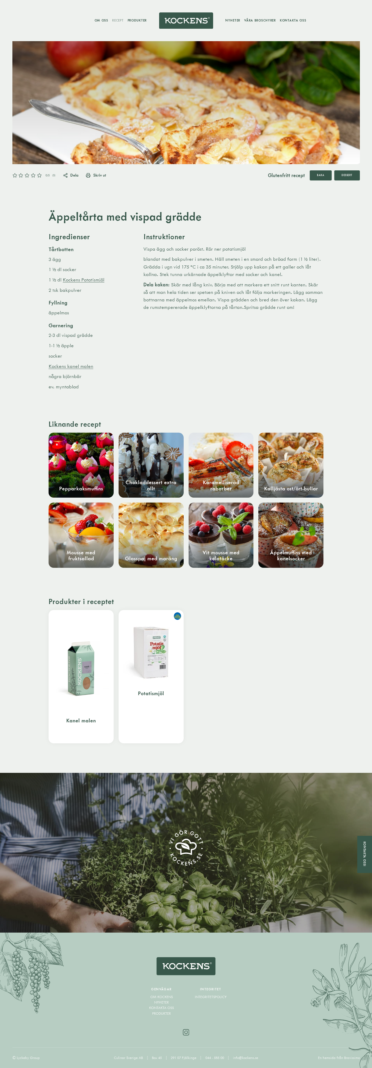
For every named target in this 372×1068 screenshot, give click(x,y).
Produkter (137, 20)
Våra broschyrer (260, 20)
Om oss (101, 20)
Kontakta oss (293, 20)
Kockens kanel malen (71, 366)
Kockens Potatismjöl (83, 280)
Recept (117, 20)
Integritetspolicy (211, 996)
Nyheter (232, 20)
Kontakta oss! (365, 853)
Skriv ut (96, 175)
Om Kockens (161, 996)
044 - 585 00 (215, 1057)
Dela (71, 175)
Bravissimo (352, 1057)
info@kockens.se (245, 1057)
